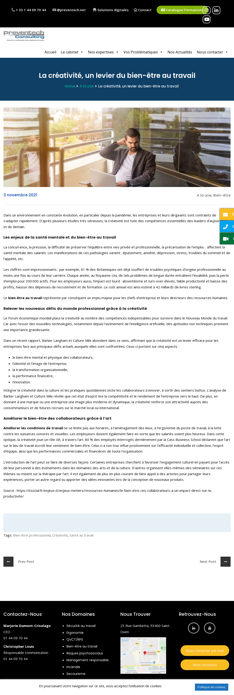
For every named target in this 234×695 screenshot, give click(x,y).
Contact (143, 10)
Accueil (50, 51)
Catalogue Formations (182, 10)
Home (70, 85)
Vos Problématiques (143, 51)
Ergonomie (75, 632)
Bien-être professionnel (32, 534)
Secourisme (75, 673)
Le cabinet (72, 51)
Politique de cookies (212, 687)
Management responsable (87, 659)
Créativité (60, 534)
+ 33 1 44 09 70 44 (28, 10)
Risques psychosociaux (84, 652)
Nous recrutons (205, 664)
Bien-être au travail (81, 645)
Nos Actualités (180, 51)
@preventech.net (69, 10)
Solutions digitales (111, 10)
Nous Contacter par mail (205, 650)
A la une (87, 85)
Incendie (73, 666)
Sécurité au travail (81, 625)
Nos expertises (103, 51)
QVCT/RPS (74, 639)
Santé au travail (81, 534)
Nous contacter (212, 51)
